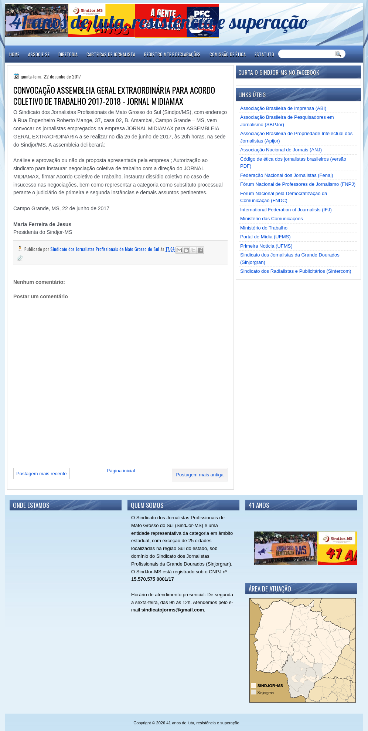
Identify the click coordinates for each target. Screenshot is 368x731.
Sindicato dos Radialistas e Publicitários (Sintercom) (295, 271)
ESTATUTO (264, 54)
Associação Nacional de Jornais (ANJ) (281, 149)
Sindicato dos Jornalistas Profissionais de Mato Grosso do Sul (105, 249)
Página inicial (121, 470)
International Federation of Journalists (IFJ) (286, 209)
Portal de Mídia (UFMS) (265, 236)
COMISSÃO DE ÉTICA (227, 54)
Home (14, 54)
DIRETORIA (68, 54)
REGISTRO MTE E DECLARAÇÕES (172, 54)
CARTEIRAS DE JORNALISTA (110, 54)
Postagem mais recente (41, 473)
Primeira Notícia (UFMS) (266, 246)
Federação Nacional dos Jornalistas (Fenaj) (286, 175)
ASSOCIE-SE (39, 54)
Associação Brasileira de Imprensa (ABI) (283, 108)
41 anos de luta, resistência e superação (160, 21)
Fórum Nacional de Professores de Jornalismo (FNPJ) (297, 184)
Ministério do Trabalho (263, 228)
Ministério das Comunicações (271, 218)
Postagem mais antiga (200, 474)
